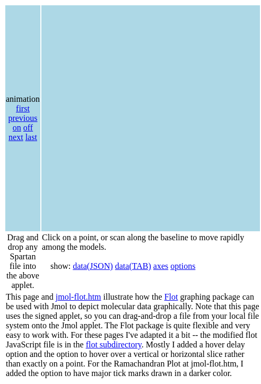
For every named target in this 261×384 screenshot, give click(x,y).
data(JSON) (93, 265)
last (31, 137)
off (28, 127)
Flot (171, 296)
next (15, 137)
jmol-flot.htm (78, 296)
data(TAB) (133, 265)
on (17, 127)
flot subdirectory (114, 344)
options (182, 265)
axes (160, 265)
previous (22, 118)
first (23, 108)
